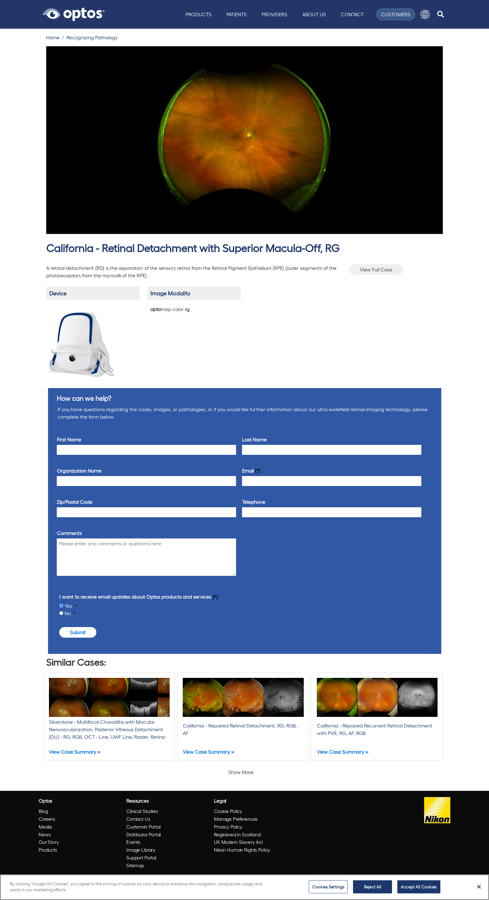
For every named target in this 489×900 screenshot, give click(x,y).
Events (133, 842)
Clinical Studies (142, 811)
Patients (236, 14)
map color (170, 309)
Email (248, 471)
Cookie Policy (228, 811)
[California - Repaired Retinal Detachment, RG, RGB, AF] (243, 717)
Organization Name (79, 471)
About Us (314, 14)
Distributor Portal (143, 834)
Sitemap (135, 865)
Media (45, 826)
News (45, 834)
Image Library (140, 850)
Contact (352, 14)
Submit (78, 632)
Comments (69, 533)
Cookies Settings (328, 886)
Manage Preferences (236, 819)
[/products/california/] (81, 342)
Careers (47, 819)
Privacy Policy (228, 826)
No (68, 613)
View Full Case (376, 269)
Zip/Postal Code (74, 502)
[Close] (479, 886)
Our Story (49, 842)
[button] (425, 14)
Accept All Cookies (419, 886)
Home (53, 37)
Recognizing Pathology (92, 37)
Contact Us (138, 819)
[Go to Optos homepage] (73, 13)
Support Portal (141, 857)
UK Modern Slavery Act (238, 842)
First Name (69, 439)
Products (198, 14)
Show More (241, 772)
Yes (69, 606)
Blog (43, 811)
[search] (440, 14)
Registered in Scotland (237, 834)
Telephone (253, 502)
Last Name (254, 439)
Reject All (372, 886)
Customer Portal (143, 826)
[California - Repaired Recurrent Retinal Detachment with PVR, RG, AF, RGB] (377, 717)
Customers (395, 14)
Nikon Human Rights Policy (242, 850)
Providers (274, 14)
